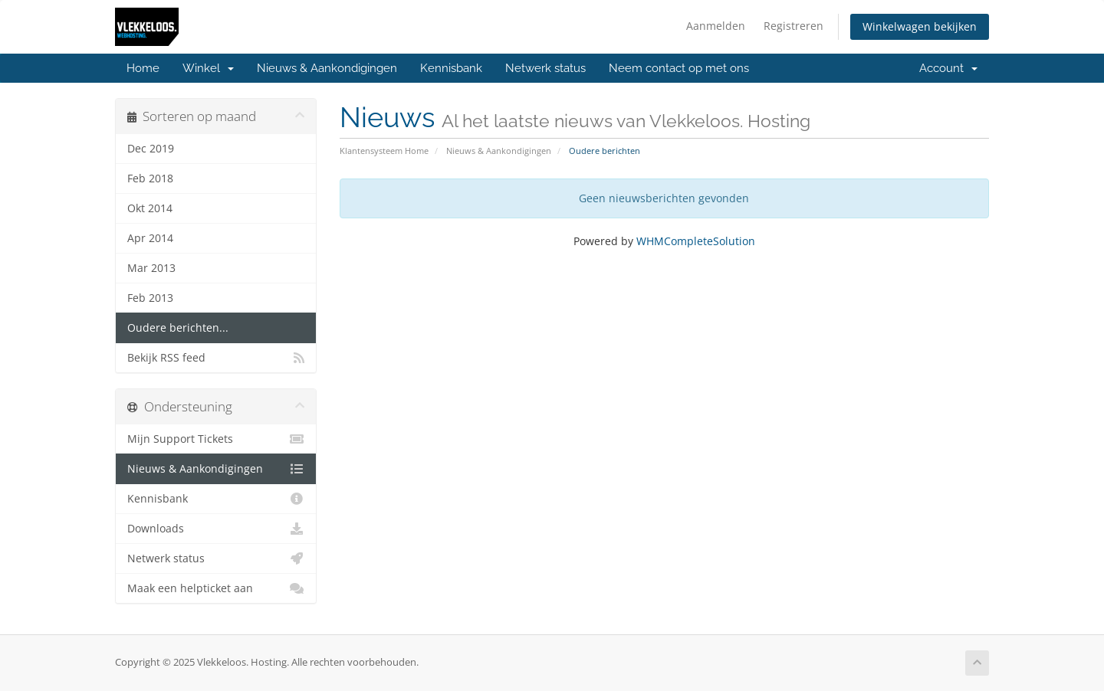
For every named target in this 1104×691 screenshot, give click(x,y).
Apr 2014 (150, 238)
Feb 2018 (150, 178)
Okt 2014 (149, 208)
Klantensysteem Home (384, 150)
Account (948, 68)
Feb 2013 (150, 298)
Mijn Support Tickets (215, 439)
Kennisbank (451, 68)
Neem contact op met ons (679, 68)
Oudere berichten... (177, 328)
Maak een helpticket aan (215, 588)
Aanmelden (715, 25)
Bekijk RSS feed (215, 358)
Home (143, 68)
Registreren (793, 25)
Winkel (208, 68)
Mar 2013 (151, 268)
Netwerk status (545, 68)
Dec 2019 (150, 149)
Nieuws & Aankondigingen (327, 68)
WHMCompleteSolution (695, 241)
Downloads (215, 528)
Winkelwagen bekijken (920, 26)
